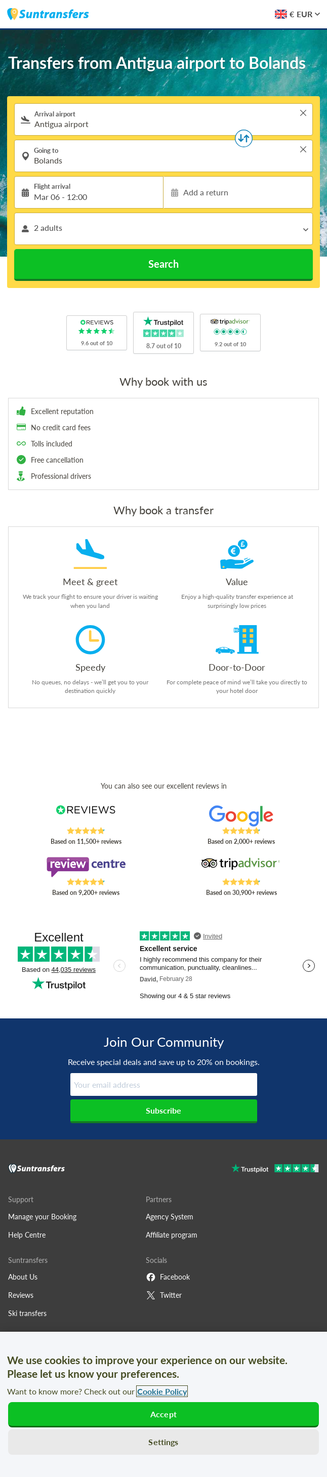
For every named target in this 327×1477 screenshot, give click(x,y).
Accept (163, 1414)
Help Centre (27, 1234)
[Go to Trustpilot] (275, 1169)
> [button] (303, 113)
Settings (163, 1442)
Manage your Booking (42, 1216)
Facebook (168, 1277)
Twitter (164, 1295)
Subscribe (163, 1110)
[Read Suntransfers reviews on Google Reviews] (241, 816)
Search (163, 264)
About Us (22, 1277)
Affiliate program (171, 1234)
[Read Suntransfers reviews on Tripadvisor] (241, 867)
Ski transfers (27, 1313)
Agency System (169, 1216)
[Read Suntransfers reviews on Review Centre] (85, 867)
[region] (163, 1404)
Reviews (20, 1295)
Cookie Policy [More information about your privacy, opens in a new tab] (162, 1391)
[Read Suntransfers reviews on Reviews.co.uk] (85, 816)
